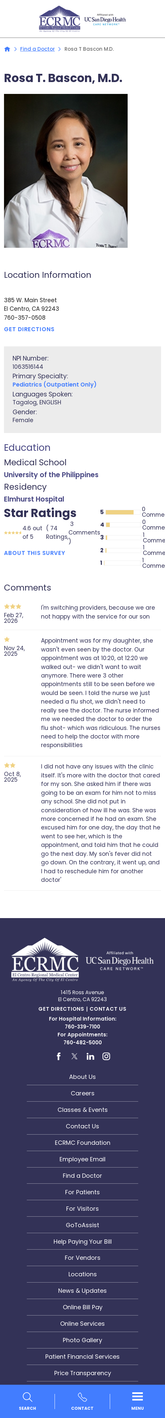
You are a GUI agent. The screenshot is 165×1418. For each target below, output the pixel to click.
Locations (82, 1274)
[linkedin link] (90, 1056)
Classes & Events (83, 1110)
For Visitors (82, 1208)
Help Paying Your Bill (83, 1241)
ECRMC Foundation (82, 1143)
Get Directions (61, 1008)
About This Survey (34, 552)
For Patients (82, 1192)
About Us (82, 1077)
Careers (83, 1093)
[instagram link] (106, 1056)
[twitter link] (74, 1056)
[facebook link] (58, 1056)
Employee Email (82, 1159)
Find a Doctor (37, 48)
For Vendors (83, 1258)
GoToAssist (82, 1225)
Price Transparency (82, 1373)
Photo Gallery (82, 1340)
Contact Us (108, 1008)
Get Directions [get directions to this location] (29, 329)
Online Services (82, 1323)
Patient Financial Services (82, 1356)
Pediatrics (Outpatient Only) (55, 385)
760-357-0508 (25, 318)
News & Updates (82, 1291)
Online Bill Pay (83, 1307)
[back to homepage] (7, 49)
